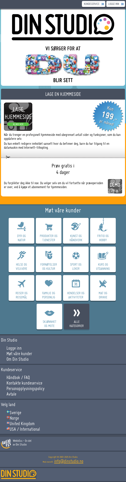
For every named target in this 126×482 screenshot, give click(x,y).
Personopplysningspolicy (25, 388)
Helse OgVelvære (21, 266)
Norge (14, 418)
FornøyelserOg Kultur (48, 266)
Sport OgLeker (76, 266)
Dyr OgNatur (21, 238)
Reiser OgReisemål (22, 295)
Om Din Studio (17, 359)
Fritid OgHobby (103, 238)
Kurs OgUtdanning (103, 266)
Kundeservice (91, 4)
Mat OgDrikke (103, 295)
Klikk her (18, 124)
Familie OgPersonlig (48, 295)
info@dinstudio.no (68, 461)
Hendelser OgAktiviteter (75, 295)
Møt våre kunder (19, 353)
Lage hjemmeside (18, 113)
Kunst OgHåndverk (75, 238)
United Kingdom (22, 423)
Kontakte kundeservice (24, 383)
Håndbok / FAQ (18, 377)
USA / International (25, 429)
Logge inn (113, 4)
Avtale (11, 394)
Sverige (15, 412)
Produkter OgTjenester (48, 238)
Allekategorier (76, 323)
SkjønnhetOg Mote (49, 323)
